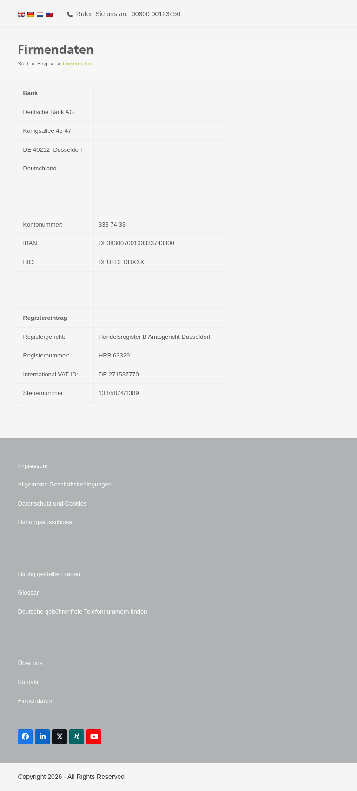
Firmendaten (35, 700)
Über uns (30, 663)
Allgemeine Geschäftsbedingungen (65, 484)
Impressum (32, 465)
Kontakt (28, 682)
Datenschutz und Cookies (52, 503)
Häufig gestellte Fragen (49, 574)
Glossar (28, 592)
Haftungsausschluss (45, 522)
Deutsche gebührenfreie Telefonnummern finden (82, 611)
